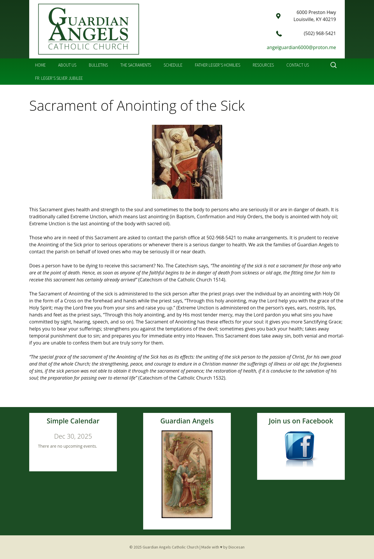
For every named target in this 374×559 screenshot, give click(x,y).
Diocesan (236, 547)
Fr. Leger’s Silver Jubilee (59, 78)
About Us (67, 65)
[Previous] (40, 436)
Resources (263, 65)
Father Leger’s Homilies (217, 65)
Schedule (173, 65)
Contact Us (297, 65)
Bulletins (98, 65)
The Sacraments (135, 65)
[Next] (106, 436)
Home (40, 65)
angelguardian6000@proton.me (301, 47)
